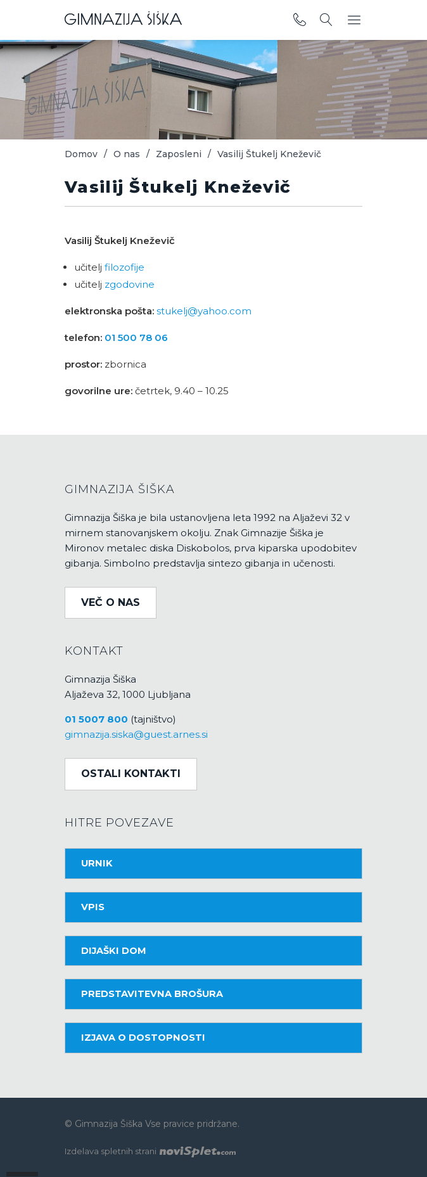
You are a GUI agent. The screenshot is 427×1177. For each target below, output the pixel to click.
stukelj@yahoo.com (204, 311)
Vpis (93, 907)
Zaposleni (178, 154)
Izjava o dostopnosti (143, 1037)
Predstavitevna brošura (152, 994)
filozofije (124, 267)
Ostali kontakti (131, 774)
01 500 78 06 (136, 337)
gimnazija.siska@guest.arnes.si (136, 734)
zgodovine (130, 284)
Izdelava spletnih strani (150, 1151)
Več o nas (110, 602)
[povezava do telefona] (299, 20)
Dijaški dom (113, 950)
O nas (126, 154)
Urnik (97, 863)
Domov (81, 154)
